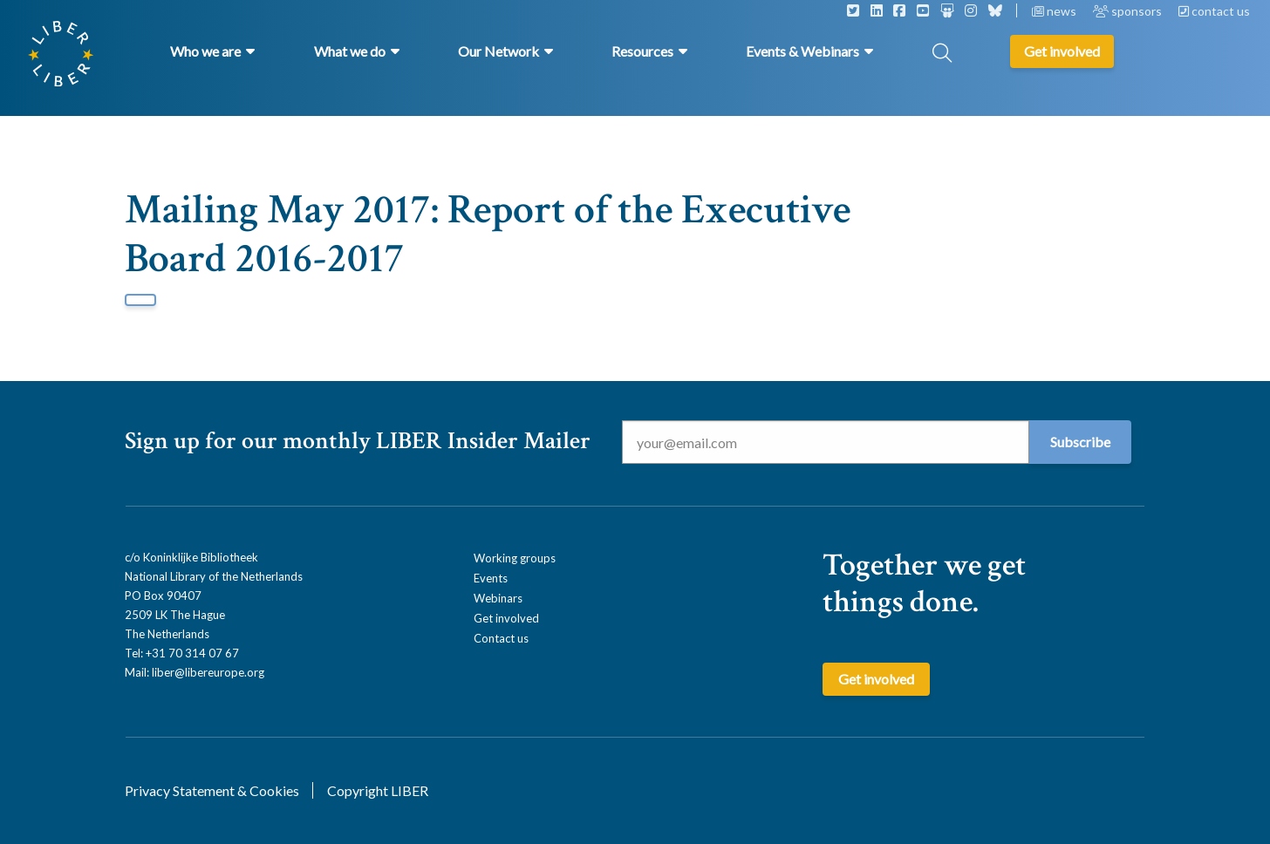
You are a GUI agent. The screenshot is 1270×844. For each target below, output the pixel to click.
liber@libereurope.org (208, 672)
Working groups (515, 558)
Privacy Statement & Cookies (212, 790)
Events (491, 578)
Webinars (498, 598)
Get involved (506, 618)
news (1055, 10)
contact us (1214, 10)
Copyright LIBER (377, 790)
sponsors (1128, 10)
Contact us (501, 638)
